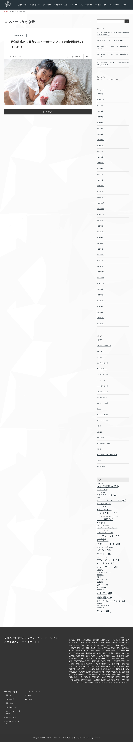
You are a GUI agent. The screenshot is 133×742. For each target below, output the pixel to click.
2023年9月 (100, 220)
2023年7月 (100, 232)
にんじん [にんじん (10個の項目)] (101, 506)
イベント (99, 357)
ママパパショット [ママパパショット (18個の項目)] (108, 560)
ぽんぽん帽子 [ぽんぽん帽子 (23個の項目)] (107, 513)
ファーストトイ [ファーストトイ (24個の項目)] (108, 543)
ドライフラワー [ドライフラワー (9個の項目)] (103, 525)
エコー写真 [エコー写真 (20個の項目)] (105, 519)
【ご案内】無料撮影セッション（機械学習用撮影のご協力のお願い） (113, 33)
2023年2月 (100, 260)
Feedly (28, 699)
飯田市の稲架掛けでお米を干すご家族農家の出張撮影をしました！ (113, 63)
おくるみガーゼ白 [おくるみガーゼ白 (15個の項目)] (107, 495)
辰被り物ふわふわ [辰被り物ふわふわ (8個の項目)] (103, 605)
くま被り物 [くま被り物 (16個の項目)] (104, 504)
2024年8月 (100, 157)
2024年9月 (100, 151)
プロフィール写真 (102, 403)
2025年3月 (100, 134)
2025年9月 (100, 105)
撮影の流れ (47, 5)
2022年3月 (100, 324)
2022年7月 (100, 300)
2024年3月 (100, 186)
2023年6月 (100, 237)
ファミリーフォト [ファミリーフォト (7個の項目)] (102, 541)
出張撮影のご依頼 (60, 5)
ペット (99, 409)
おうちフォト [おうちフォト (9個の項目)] (102, 490)
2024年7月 (100, 163)
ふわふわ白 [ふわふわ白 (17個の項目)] (104, 509)
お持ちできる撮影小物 (104, 346)
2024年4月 (100, 180)
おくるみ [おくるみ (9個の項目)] (101, 492)
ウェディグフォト (102, 363)
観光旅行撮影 (101, 466)
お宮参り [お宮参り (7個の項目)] (100, 497)
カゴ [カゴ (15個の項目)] (101, 523)
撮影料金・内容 (100, 5)
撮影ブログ (22, 5)
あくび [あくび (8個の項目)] (100, 483)
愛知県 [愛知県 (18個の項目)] (102, 584)
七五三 (99, 426)
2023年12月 (100, 203)
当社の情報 (100, 437)
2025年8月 (100, 111)
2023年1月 (100, 266)
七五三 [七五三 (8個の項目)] (100, 570)
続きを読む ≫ (48, 112)
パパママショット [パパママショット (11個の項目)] (105, 533)
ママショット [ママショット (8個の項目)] (102, 557)
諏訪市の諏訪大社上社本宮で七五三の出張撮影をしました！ (113, 47)
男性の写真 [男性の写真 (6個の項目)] (100, 589)
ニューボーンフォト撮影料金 (81, 5)
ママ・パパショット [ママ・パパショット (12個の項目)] (106, 563)
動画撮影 (99, 432)
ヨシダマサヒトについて (118, 5)
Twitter (28, 695)
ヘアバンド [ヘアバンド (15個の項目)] (104, 550)
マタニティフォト (102, 420)
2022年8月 (100, 295)
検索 (127, 22)
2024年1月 (100, 197)
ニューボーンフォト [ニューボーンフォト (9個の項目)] (104, 530)
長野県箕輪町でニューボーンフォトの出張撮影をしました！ (113, 55)
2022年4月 (100, 318)
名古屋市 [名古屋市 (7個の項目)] (100, 575)
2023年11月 (100, 209)
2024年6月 (100, 168)
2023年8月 (100, 226)
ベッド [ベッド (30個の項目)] (104, 553)
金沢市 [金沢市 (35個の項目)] (104, 611)
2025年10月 (100, 99)
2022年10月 (100, 283)
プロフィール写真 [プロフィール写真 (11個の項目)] (105, 547)
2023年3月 (100, 255)
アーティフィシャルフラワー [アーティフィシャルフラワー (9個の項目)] (107, 516)
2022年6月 (100, 306)
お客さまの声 (35, 5)
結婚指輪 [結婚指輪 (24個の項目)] (104, 597)
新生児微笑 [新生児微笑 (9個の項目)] (101, 587)
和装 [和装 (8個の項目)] (99, 577)
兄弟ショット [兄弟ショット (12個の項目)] (104, 572)
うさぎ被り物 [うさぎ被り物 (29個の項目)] (108, 486)
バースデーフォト (102, 386)
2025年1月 (100, 145)
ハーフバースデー (102, 380)
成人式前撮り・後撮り (104, 443)
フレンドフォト (102, 397)
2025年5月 (100, 122)
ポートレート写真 (102, 415)
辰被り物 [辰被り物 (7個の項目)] (100, 603)
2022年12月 (100, 272)
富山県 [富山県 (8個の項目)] (100, 582)
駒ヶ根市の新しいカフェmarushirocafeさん (111, 40)
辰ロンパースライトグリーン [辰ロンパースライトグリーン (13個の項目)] (111, 601)
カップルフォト (102, 368)
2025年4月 (100, 128)
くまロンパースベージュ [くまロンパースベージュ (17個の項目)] (111, 500)
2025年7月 (100, 117)
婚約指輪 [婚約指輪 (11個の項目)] (102, 579)
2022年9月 (100, 289)
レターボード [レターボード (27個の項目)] (107, 566)
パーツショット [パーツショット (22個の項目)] (108, 536)
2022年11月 (100, 278)
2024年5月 (100, 174)
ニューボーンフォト (103, 374)
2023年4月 (100, 249)
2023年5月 (100, 243)
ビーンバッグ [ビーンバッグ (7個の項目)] (101, 539)
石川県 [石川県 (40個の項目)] (104, 593)
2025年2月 (100, 140)
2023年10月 (100, 214)
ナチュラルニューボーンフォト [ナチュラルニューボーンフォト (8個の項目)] (107, 528)
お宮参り (99, 340)
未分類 (99, 449)
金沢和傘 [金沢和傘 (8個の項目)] (100, 607)
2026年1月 (100, 94)
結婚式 (99, 460)
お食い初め (100, 351)
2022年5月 (100, 312)
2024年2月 (100, 191)
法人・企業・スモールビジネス (107, 455)
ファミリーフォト (102, 392)
